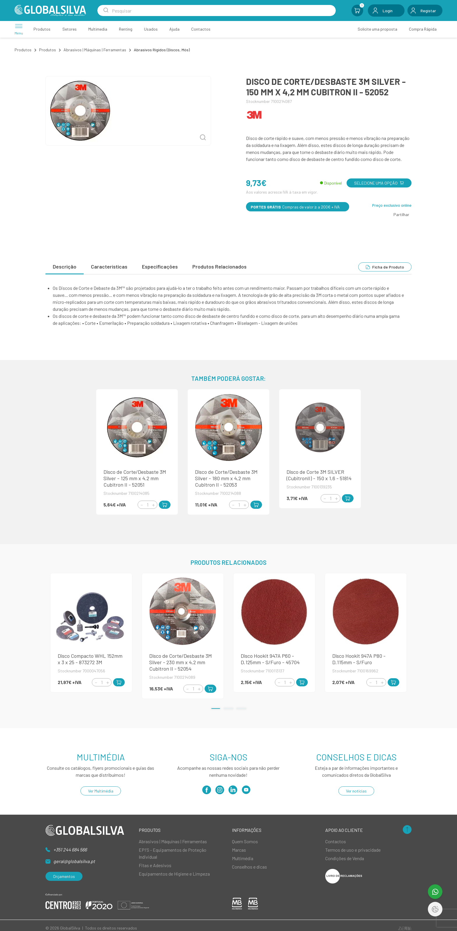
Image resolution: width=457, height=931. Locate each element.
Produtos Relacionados (219, 266)
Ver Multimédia (100, 790)
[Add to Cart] (165, 505)
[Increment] (153, 505)
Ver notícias (356, 790)
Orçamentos (64, 876)
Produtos (23, 49)
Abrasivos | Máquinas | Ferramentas (95, 49)
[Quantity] (147, 505)
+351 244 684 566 (70, 849)
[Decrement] (142, 505)
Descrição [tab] (64, 266)
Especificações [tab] (160, 266)
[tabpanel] (228, 306)
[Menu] (19, 29)
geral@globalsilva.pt (74, 861)
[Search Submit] (106, 10)
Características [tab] (109, 266)
